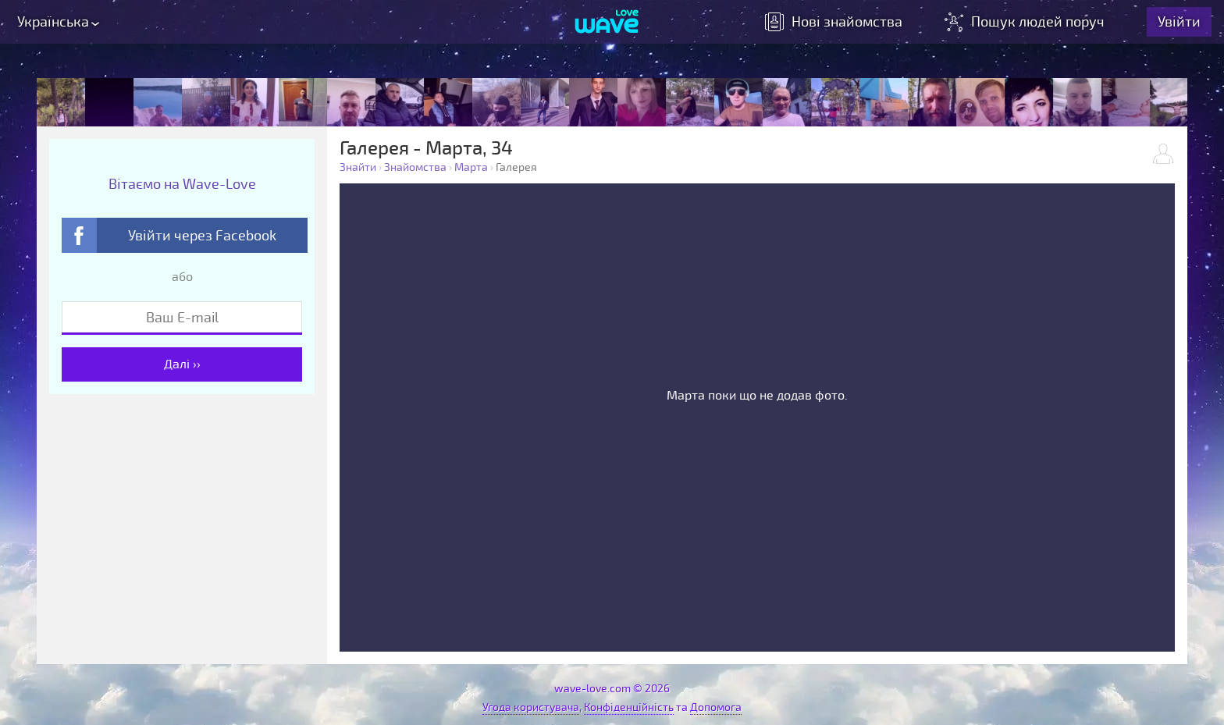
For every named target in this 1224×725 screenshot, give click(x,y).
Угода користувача (530, 707)
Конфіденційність (629, 707)
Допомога (716, 707)
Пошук (1029, 23)
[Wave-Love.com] (607, 24)
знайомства (837, 23)
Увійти (1182, 23)
